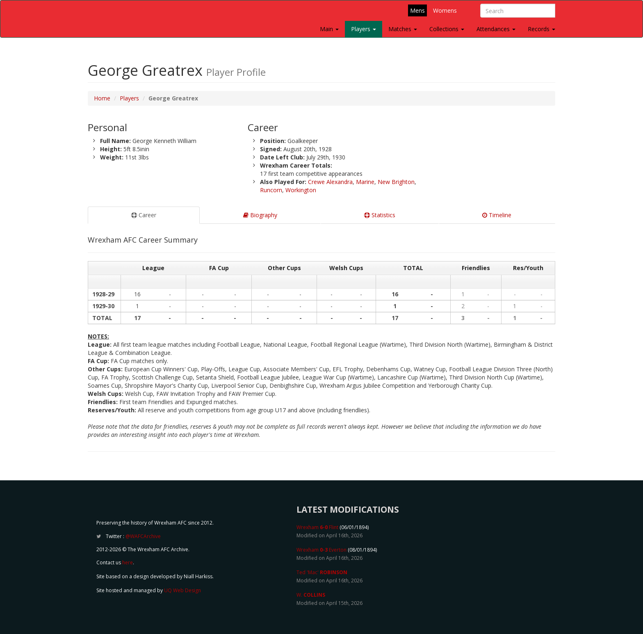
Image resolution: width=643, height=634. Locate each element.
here (127, 562)
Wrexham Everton (321, 549)
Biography (260, 215)
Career (143, 215)
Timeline (496, 215)
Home (102, 98)
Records (541, 29)
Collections (446, 29)
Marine (365, 182)
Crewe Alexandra (330, 182)
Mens (417, 10)
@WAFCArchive (143, 536)
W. (310, 594)
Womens (445, 10)
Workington (300, 190)
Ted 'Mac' (321, 572)
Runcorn (271, 190)
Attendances (496, 29)
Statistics (379, 215)
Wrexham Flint (317, 527)
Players (363, 29)
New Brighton (396, 182)
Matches (402, 29)
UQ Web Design (182, 590)
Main (329, 29)
